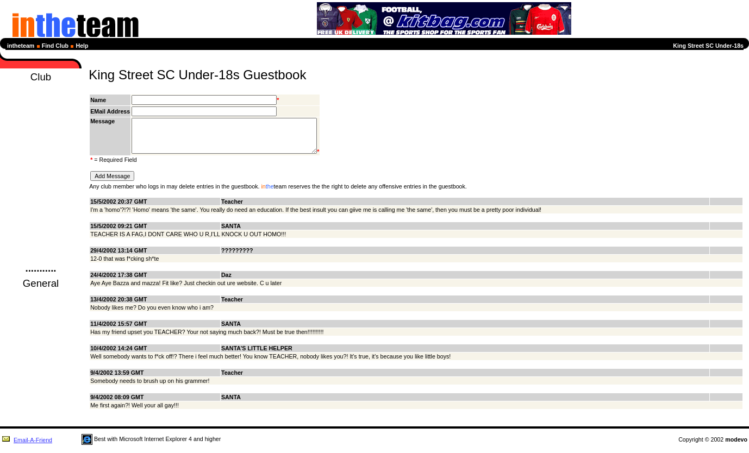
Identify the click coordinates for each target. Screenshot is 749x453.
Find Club (55, 45)
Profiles (40, 158)
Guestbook (41, 246)
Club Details (41, 226)
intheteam (20, 45)
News (40, 99)
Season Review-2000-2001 (41, 207)
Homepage (40, 89)
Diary (41, 109)
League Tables (40, 128)
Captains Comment (40, 216)
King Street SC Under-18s (708, 45)
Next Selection (40, 138)
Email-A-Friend (27, 446)
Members (41, 168)
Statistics (40, 148)
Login (41, 256)
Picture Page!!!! (41, 197)
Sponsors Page (41, 187)
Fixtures (40, 119)
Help (82, 45)
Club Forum (40, 236)
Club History (40, 177)
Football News (40, 296)
